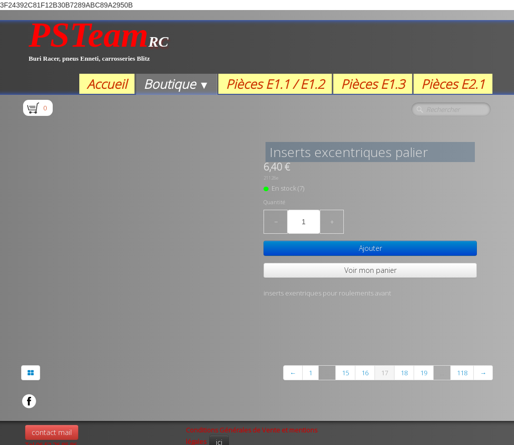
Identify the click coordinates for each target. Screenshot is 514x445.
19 (423, 331)
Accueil (107, 83)
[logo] (98, 47)
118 (462, 331)
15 (345, 331)
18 (404, 331)
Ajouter (370, 248)
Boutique (176, 83)
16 (364, 331)
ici (219, 401)
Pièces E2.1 (453, 83)
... (327, 331)
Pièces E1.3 (373, 83)
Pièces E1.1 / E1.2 (275, 83)
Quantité (274, 202)
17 (384, 331)
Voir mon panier (370, 270)
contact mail (52, 391)
